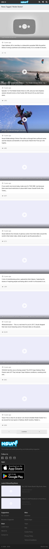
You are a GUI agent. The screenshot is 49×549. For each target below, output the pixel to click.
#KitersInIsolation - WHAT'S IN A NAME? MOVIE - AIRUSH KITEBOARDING (25, 317)
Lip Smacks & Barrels (9, 37)
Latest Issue (5, 527)
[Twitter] (6, 458)
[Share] (43, 2)
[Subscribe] (39, 2)
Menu (3, 2)
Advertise (27, 515)
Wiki (25, 528)
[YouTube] (14, 458)
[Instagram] (10, 458)
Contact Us (4, 535)
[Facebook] (2, 458)
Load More (24, 431)
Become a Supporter (7, 519)
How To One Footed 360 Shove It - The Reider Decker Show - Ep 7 (24, 83)
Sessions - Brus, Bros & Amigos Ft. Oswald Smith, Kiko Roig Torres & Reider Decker (25, 178)
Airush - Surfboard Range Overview (14, 130)
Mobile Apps (28, 519)
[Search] (46, 2)
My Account (5, 515)
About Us (4, 531)
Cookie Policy (28, 532)
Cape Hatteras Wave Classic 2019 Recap (16, 362)
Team (26, 524)
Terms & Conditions (30, 540)
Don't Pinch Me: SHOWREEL (11, 271)
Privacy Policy (28, 536)
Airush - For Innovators (9, 226)
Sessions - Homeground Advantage (14, 410)
